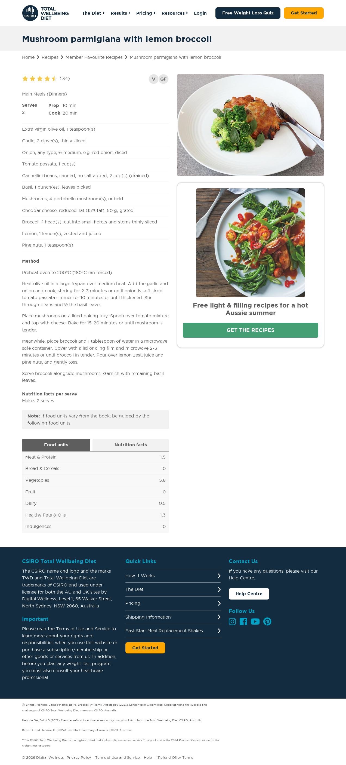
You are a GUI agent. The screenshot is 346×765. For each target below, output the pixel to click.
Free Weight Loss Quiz (248, 12)
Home (28, 57)
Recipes (50, 57)
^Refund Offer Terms (174, 757)
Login (200, 13)
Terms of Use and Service (117, 757)
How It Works (140, 575)
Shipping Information (148, 617)
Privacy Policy (79, 757)
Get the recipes (250, 330)
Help (148, 757)
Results (118, 13)
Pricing (144, 13)
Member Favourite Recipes (94, 57)
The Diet (91, 13)
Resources (172, 13)
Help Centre (249, 593)
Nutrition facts (131, 444)
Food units (56, 444)
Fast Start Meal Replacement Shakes (164, 630)
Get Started (304, 12)
